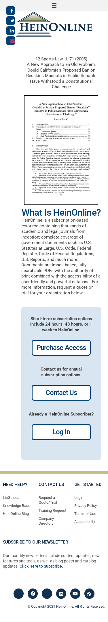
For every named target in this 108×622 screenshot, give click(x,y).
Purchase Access (61, 348)
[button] (54, 5)
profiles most (69, 453)
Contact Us (61, 393)
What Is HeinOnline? (61, 212)
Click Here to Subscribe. (41, 566)
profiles (47, 453)
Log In (61, 432)
